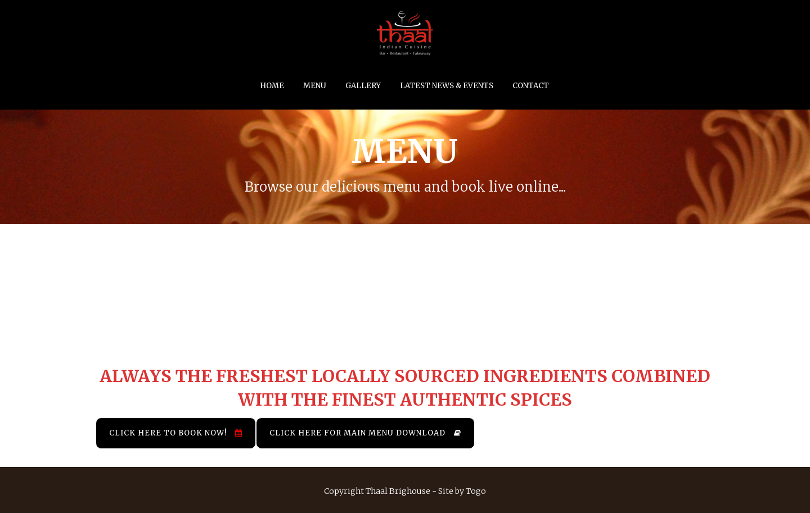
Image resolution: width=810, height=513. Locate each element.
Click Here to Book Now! (175, 433)
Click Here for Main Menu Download (365, 433)
